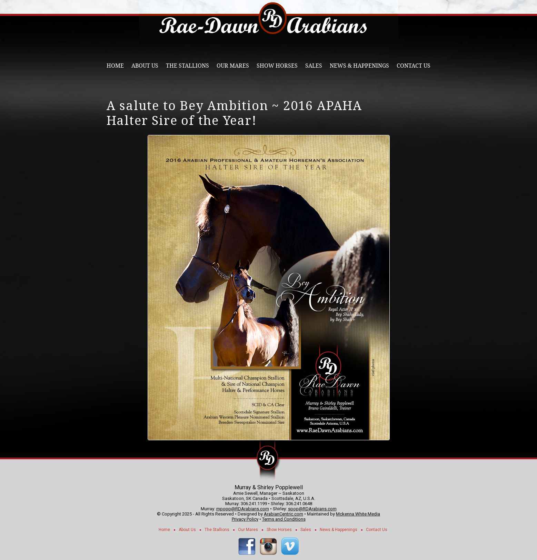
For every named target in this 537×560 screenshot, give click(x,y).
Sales (313, 65)
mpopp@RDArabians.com (242, 508)
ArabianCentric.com (283, 514)
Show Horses (277, 65)
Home (115, 65)
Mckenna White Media (358, 514)
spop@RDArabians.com (312, 508)
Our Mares (233, 65)
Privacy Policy (245, 519)
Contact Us (413, 65)
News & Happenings (359, 65)
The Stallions (187, 65)
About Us (144, 65)
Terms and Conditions (284, 519)
